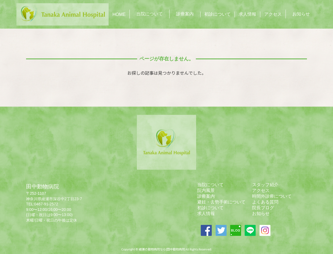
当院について (149, 14)
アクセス (273, 14)
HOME (119, 14)
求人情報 (247, 14)
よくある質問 (265, 202)
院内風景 (206, 190)
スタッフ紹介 (265, 184)
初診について (217, 14)
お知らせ (301, 14)
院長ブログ (263, 207)
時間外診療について (272, 196)
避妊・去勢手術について (221, 202)
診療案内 (185, 14)
